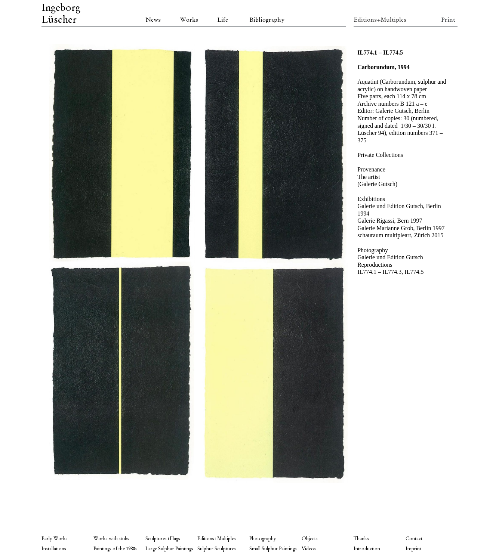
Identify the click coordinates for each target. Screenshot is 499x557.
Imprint (413, 549)
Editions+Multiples (380, 20)
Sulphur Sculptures (216, 549)
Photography (262, 538)
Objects (310, 538)
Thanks (361, 538)
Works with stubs (111, 538)
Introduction (367, 549)
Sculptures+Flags (162, 538)
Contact (414, 538)
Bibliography (266, 20)
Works (189, 20)
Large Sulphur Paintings (169, 549)
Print (448, 20)
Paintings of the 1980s (115, 549)
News (153, 20)
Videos (309, 549)
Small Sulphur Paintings (273, 549)
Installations (53, 549)
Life (222, 20)
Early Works (54, 538)
